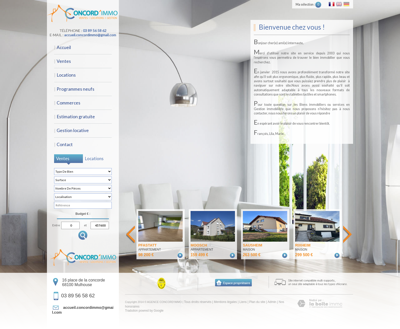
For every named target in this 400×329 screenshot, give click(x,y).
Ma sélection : (308, 4)
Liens (243, 302)
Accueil (64, 47)
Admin (272, 302)
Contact (65, 144)
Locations (66, 75)
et (85, 224)
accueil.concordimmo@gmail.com (90, 35)
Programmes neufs (75, 89)
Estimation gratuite (76, 116)
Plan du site (257, 302)
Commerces (68, 102)
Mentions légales (225, 302)
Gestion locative (73, 130)
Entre (56, 224)
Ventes (64, 61)
